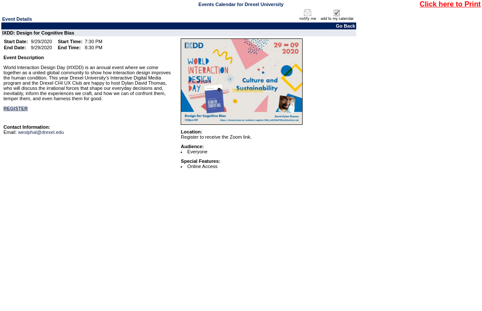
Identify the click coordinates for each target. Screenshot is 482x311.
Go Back (345, 26)
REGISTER (15, 108)
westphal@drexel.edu (41, 132)
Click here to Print (450, 4)
